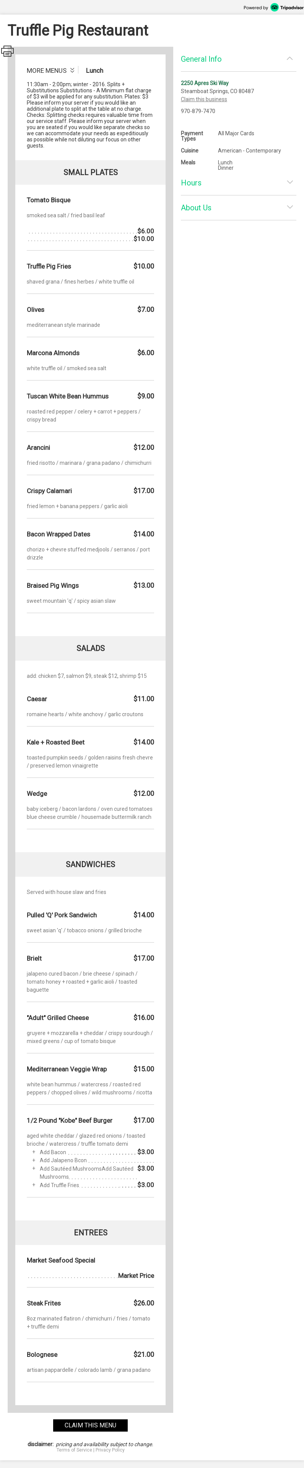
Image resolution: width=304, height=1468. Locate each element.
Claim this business (204, 99)
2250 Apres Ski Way (205, 83)
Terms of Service (74, 1450)
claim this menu (90, 1425)
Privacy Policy (110, 1450)
